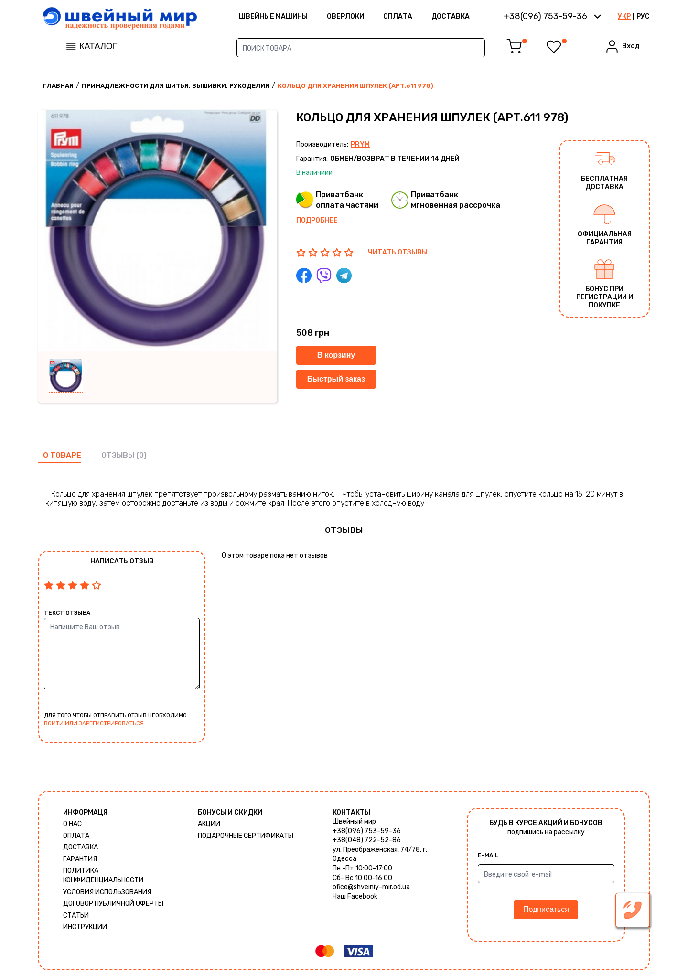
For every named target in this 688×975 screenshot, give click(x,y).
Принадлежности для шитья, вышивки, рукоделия (175, 85)
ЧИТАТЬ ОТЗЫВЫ (398, 252)
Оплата (397, 16)
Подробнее (317, 220)
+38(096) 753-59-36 (367, 831)
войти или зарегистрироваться (94, 723)
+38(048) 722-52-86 (367, 840)
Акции (209, 824)
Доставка (450, 16)
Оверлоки (345, 16)
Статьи (76, 915)
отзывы (117, 455)
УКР (624, 16)
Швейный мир (354, 821)
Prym (360, 144)
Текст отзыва (67, 612)
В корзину (336, 355)
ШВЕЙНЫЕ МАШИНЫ (273, 16)
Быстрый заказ (336, 379)
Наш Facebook (355, 896)
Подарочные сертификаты (245, 836)
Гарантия (80, 859)
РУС (643, 16)
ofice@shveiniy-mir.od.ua (371, 887)
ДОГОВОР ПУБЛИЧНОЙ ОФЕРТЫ (113, 904)
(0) (141, 455)
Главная (58, 85)
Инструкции (85, 927)
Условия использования (107, 892)
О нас (72, 824)
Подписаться (546, 909)
